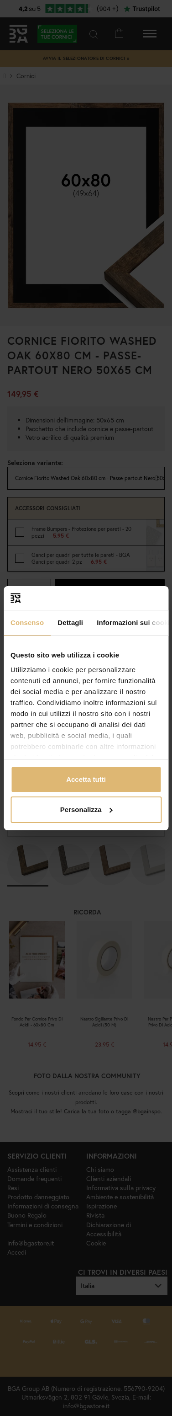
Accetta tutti (86, 779)
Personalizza (86, 809)
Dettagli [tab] (70, 622)
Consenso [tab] (27, 622)
